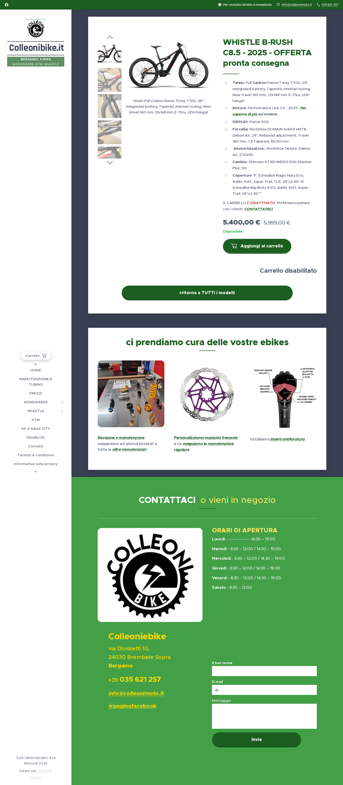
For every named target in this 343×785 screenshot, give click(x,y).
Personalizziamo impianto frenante (206, 437)
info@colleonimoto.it (297, 4)
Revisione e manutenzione (121, 437)
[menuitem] (35, 370)
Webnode (45, 771)
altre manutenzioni (129, 449)
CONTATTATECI (258, 209)
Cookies (36, 777)
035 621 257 (330, 4)
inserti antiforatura (287, 439)
